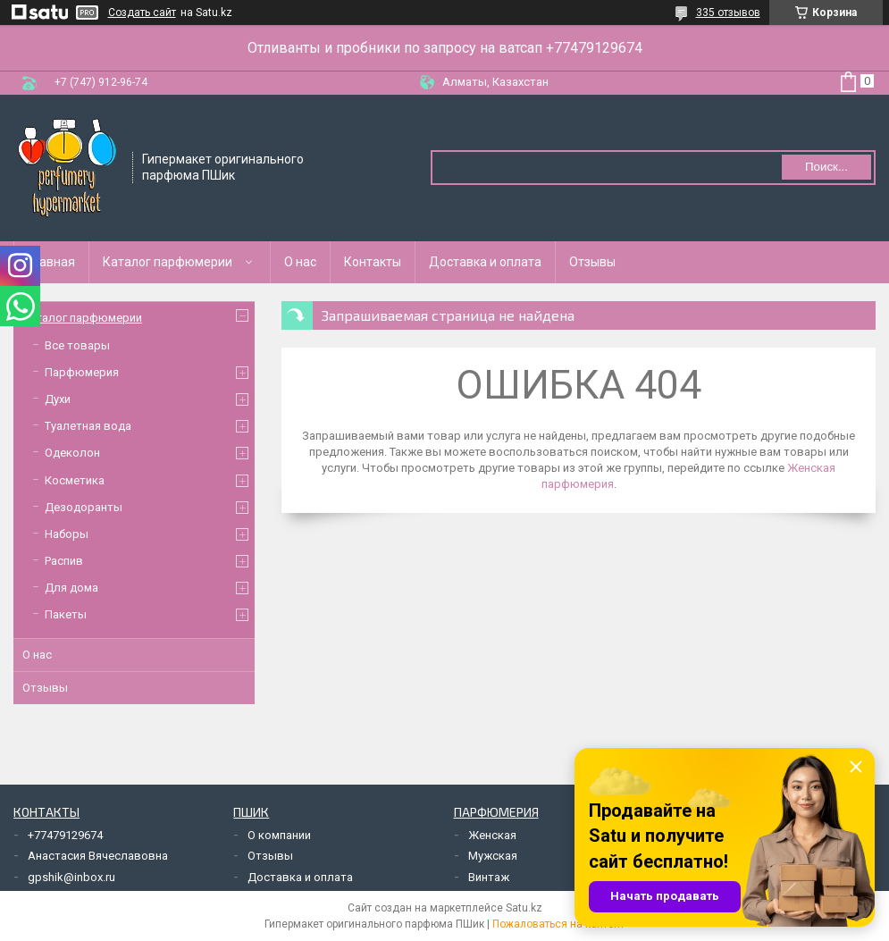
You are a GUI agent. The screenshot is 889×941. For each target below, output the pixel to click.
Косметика (75, 480)
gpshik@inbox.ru (71, 877)
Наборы (66, 534)
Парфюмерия (82, 372)
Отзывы (592, 262)
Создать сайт (142, 12)
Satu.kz (524, 908)
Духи (58, 399)
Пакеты (66, 614)
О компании (279, 835)
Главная (51, 262)
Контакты (372, 262)
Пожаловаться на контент (558, 924)
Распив (64, 560)
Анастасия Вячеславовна (98, 855)
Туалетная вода (88, 426)
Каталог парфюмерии (167, 262)
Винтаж (488, 877)
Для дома (71, 587)
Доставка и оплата (485, 262)
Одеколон (72, 452)
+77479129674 (65, 835)
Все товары (77, 345)
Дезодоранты (83, 507)
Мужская (492, 855)
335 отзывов (728, 12)
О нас (300, 262)
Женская (492, 835)
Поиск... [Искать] (826, 166)
